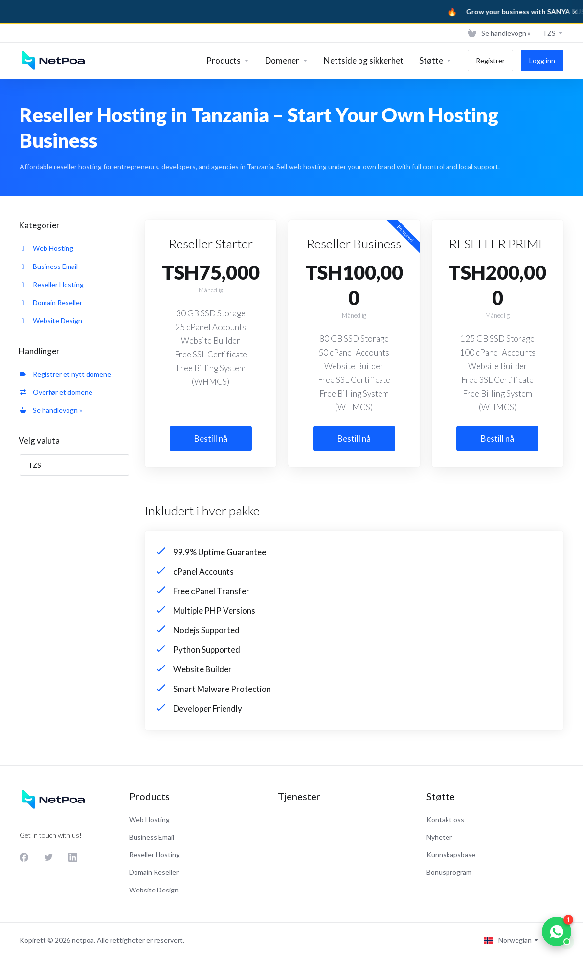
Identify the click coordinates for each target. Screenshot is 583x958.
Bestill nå (210, 438)
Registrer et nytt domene (65, 374)
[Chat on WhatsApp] (556, 931)
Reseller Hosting (52, 284)
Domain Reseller (51, 302)
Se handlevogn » (51, 410)
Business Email (49, 266)
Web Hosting (46, 248)
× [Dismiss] (574, 11)
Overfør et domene (56, 392)
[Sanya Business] (291, 11)
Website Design (51, 320)
